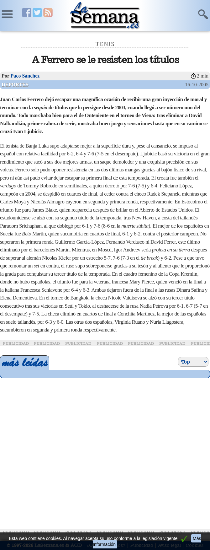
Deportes (15, 84)
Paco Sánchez (25, 75)
